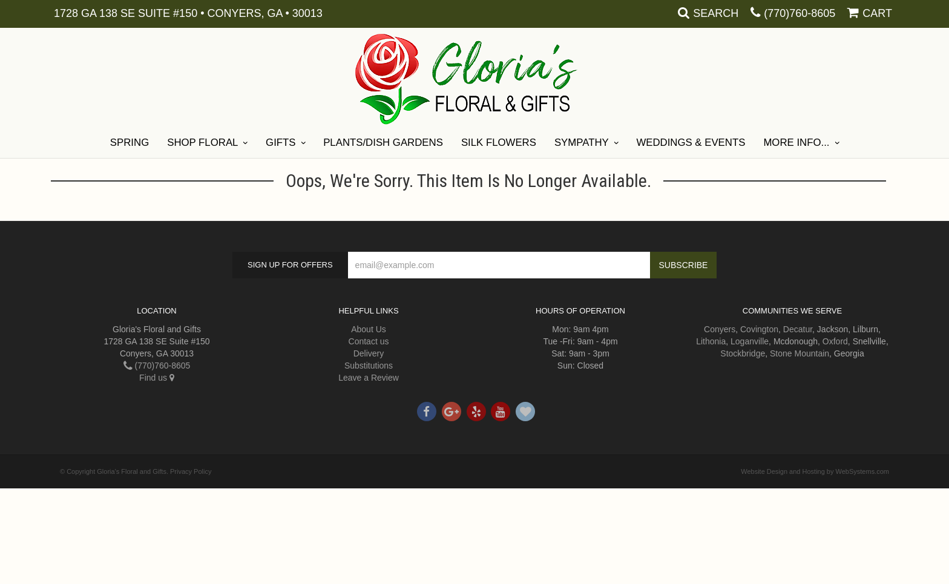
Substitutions (368, 365)
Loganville (750, 341)
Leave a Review (368, 377)
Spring (129, 142)
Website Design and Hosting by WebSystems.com (815, 471)
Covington (759, 329)
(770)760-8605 (799, 13)
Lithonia (711, 341)
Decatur (797, 329)
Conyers (719, 329)
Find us (156, 377)
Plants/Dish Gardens (383, 142)
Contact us (369, 341)
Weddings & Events (690, 142)
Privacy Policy (190, 471)
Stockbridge (742, 353)
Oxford (835, 341)
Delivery (368, 353)
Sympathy (581, 142)
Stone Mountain (799, 353)
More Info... (796, 142)
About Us (368, 329)
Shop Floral (202, 142)
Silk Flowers (498, 142)
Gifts (280, 142)
